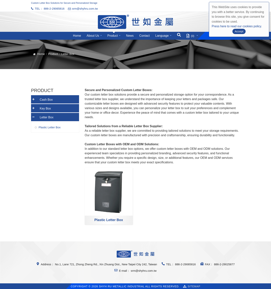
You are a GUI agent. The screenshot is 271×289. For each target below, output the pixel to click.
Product (112, 35)
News (130, 35)
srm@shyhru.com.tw (144, 270)
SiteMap (194, 286)
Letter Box (42, 116)
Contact (144, 35)
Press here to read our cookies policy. (237, 26)
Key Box (41, 107)
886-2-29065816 (54, 8)
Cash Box (42, 98)
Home (77, 35)
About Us (93, 35)
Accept (239, 31)
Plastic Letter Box (108, 220)
